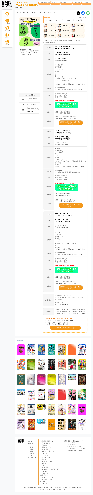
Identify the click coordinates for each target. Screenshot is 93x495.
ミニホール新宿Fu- (60, 58)
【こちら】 (68, 295)
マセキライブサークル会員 (52, 324)
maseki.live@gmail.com (62, 304)
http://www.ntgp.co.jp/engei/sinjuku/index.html (33, 109)
